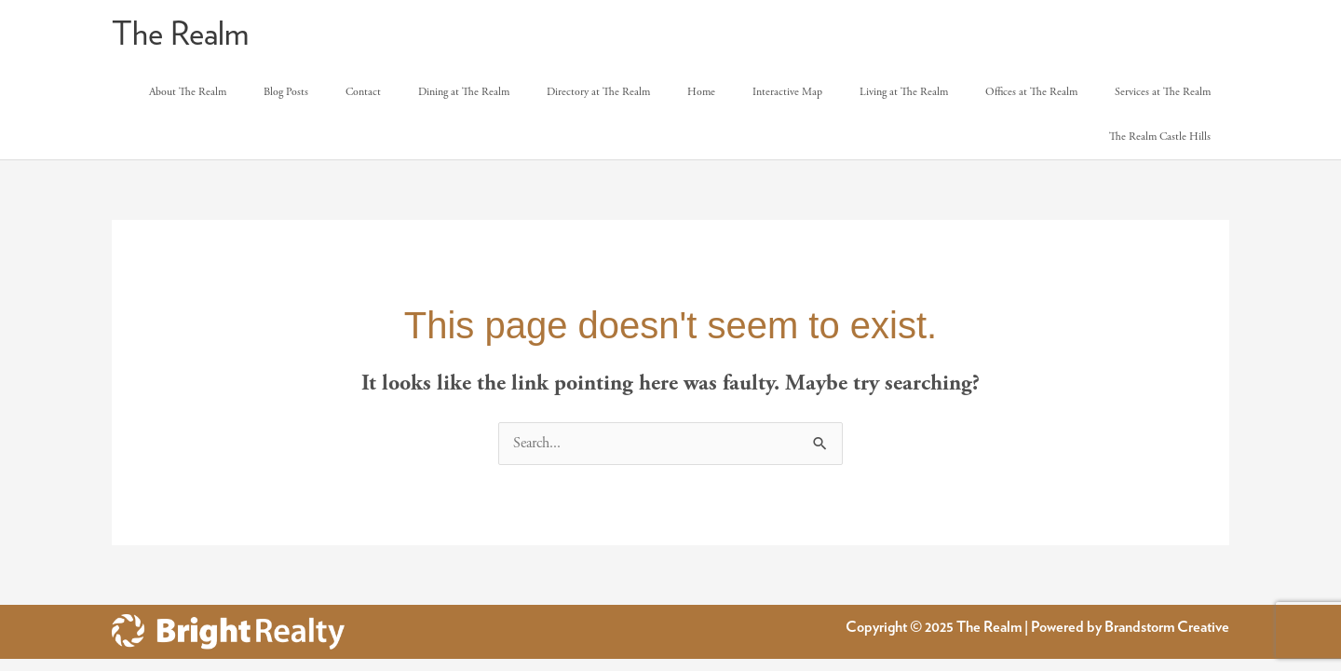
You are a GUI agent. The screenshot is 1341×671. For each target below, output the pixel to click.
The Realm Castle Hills (1160, 137)
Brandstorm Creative (1166, 627)
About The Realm (187, 92)
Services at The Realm (1163, 92)
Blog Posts (286, 92)
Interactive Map (787, 92)
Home (701, 92)
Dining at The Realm (463, 92)
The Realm (180, 35)
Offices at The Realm (1031, 92)
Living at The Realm (904, 92)
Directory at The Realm (598, 92)
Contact (363, 92)
